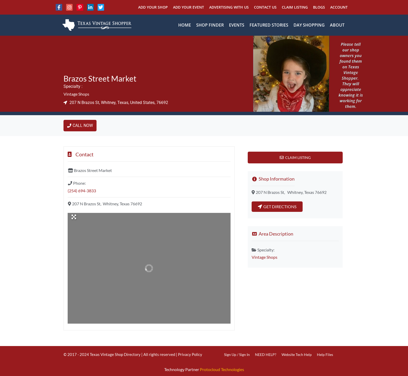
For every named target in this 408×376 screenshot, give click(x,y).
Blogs (319, 7)
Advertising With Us (229, 7)
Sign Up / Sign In (237, 354)
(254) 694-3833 (82, 190)
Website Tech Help (297, 354)
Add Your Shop (153, 7)
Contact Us (265, 7)
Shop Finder (210, 25)
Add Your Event (188, 7)
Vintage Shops (76, 93)
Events (236, 25)
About (337, 25)
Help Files (325, 354)
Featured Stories (269, 25)
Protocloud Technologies (222, 369)
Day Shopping (309, 25)
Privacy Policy (190, 354)
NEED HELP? (265, 354)
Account (339, 7)
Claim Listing (295, 7)
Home (184, 25)
